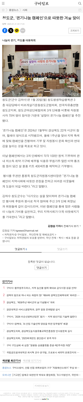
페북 (4, 30)
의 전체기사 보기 (63, 226)
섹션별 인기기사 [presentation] (32, 360)
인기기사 (7, 281)
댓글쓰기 (62, 249)
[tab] (11, 361)
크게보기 (74, 30)
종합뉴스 (13, 10)
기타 (22, 30)
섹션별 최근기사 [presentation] (11, 360)
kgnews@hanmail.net (26, 230)
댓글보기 (21, 249)
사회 (25, 10)
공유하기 (80, 10)
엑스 (10, 30)
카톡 (16, 30)
